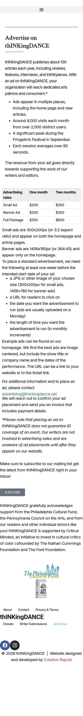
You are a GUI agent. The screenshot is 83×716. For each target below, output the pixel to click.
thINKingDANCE (22, 617)
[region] (41, 207)
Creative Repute (58, 659)
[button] (41, 9)
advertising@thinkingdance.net (29, 394)
